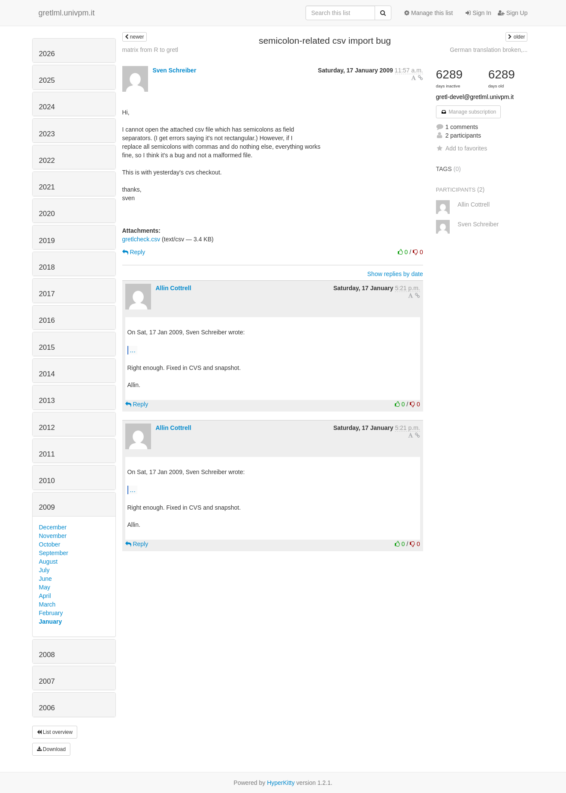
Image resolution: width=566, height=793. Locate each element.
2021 (47, 187)
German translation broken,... (488, 49)
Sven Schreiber (174, 70)
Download (51, 749)
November (53, 535)
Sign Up (513, 12)
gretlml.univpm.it (67, 13)
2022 (47, 160)
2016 (47, 320)
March (47, 604)
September (53, 553)
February (51, 613)
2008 (47, 655)
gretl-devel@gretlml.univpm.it (475, 96)
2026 (47, 54)
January (50, 621)
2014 (47, 374)
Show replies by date (395, 273)
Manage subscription (468, 112)
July (44, 570)
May (44, 587)
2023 (47, 134)
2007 (47, 681)
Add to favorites (461, 148)
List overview (55, 732)
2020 (47, 214)
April (45, 595)
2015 (47, 347)
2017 (47, 294)
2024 (47, 107)
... (133, 350)
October (50, 544)
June (45, 578)
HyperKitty (281, 782)
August (48, 561)
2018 (47, 267)
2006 (47, 708)
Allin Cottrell (173, 288)
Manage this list (428, 12)
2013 (47, 400)
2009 (47, 507)
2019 (47, 241)
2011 (47, 454)
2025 (47, 80)
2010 (47, 481)
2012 (47, 428)
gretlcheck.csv (141, 239)
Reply (133, 252)
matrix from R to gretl (150, 49)
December (53, 527)
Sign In (478, 12)
